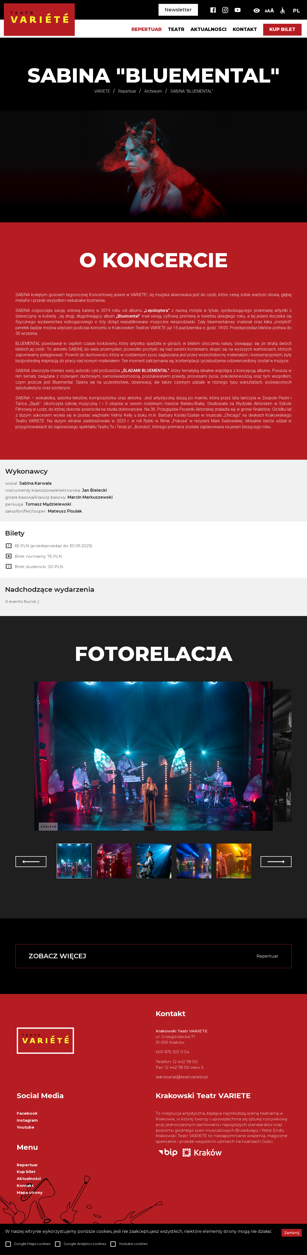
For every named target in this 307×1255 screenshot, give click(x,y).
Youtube (25, 1127)
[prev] (30, 861)
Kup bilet (282, 29)
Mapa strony (30, 1192)
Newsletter (178, 10)
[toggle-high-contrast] (256, 10)
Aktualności (208, 29)
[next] (276, 861)
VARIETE (102, 91)
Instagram (27, 1120)
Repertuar (27, 1165)
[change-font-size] (269, 10)
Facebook (27, 1113)
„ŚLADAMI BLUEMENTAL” (145, 370)
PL (296, 10)
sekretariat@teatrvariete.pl (182, 1076)
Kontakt (245, 29)
